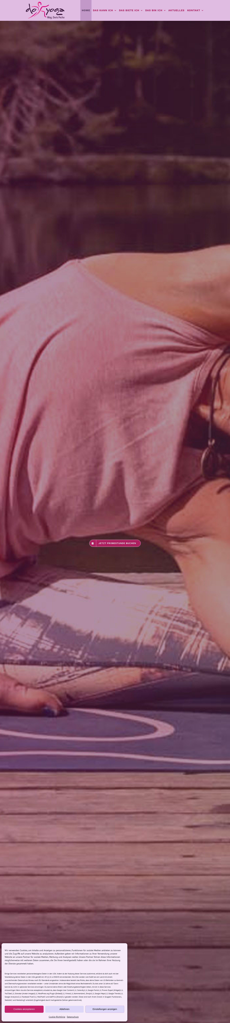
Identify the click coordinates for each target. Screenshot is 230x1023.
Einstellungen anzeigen (105, 1009)
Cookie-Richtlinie (57, 1016)
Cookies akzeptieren (24, 1009)
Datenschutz (73, 1016)
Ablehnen (64, 1009)
